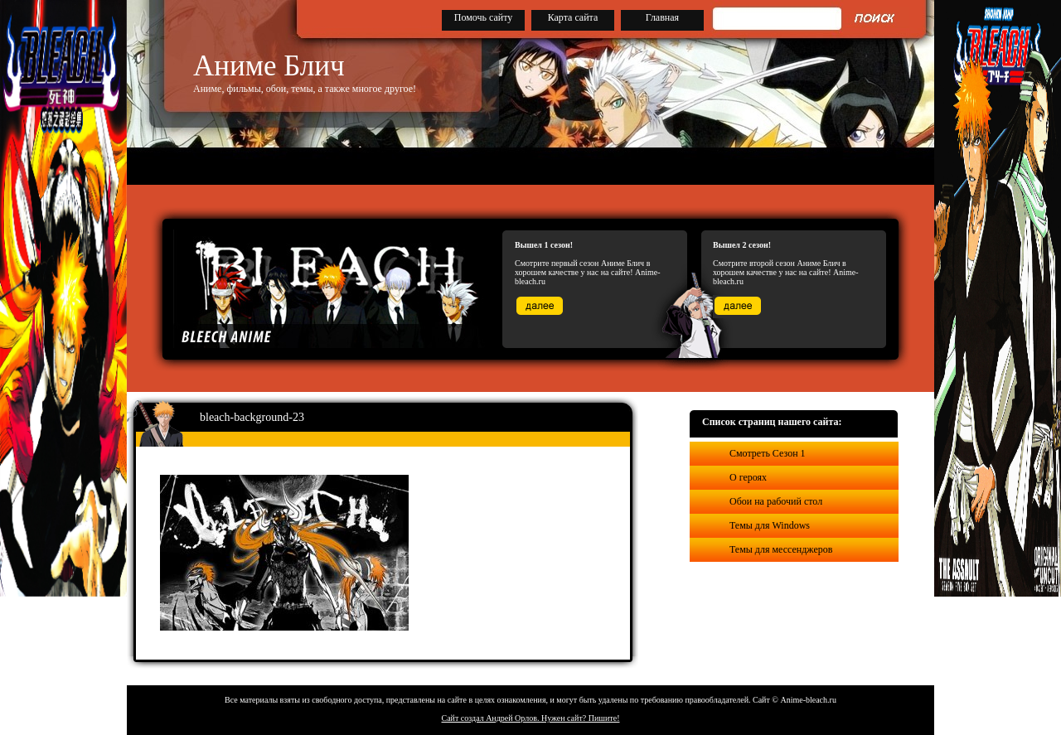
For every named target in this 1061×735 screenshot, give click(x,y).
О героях (748, 477)
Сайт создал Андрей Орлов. (491, 718)
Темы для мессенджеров (780, 549)
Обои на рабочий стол (775, 501)
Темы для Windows (769, 525)
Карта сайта (573, 17)
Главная (662, 17)
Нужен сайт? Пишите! (580, 718)
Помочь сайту (483, 17)
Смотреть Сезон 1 (767, 453)
